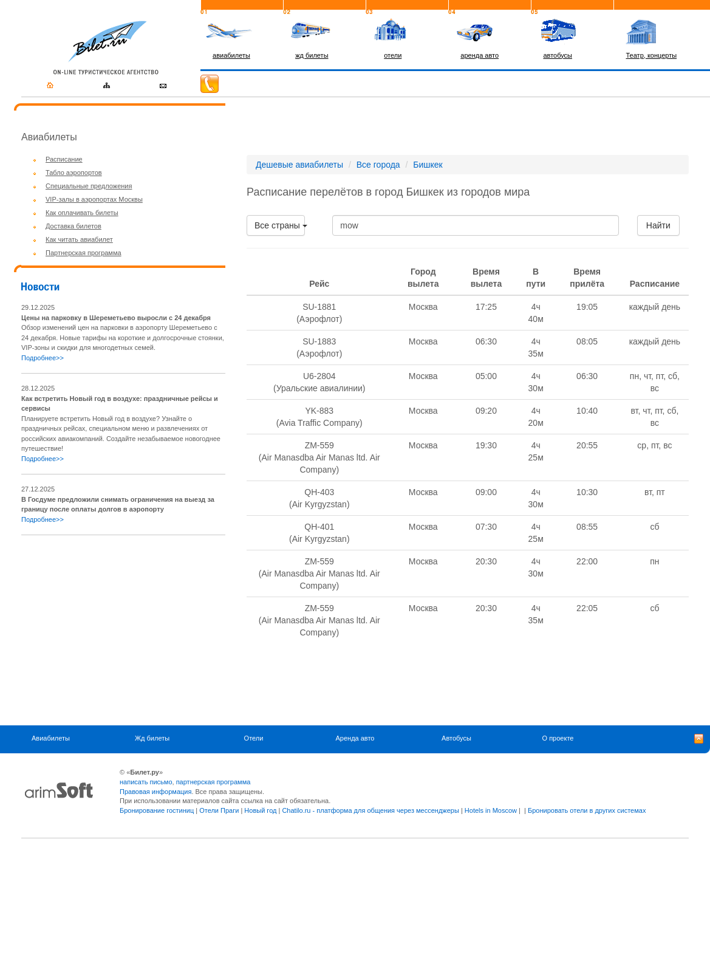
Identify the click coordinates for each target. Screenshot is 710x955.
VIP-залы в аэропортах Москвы (94, 199)
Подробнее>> (42, 357)
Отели (254, 738)
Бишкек (427, 164)
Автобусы (456, 738)
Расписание (64, 159)
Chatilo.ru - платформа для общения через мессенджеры (370, 810)
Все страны (279, 225)
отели (392, 55)
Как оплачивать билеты (82, 212)
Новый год (260, 810)
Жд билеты (152, 738)
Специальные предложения (89, 186)
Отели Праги (219, 810)
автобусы (557, 55)
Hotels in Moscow (491, 810)
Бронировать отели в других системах (587, 810)
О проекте (558, 738)
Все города (378, 164)
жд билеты (311, 55)
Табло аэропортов (74, 172)
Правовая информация (155, 791)
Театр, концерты (651, 55)
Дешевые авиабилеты (299, 164)
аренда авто (479, 55)
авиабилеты (231, 55)
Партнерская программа (83, 252)
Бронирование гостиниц (157, 810)
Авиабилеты (51, 738)
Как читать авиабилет (79, 239)
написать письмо (146, 782)
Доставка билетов (73, 226)
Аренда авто (355, 738)
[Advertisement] (123, 630)
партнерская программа (213, 782)
